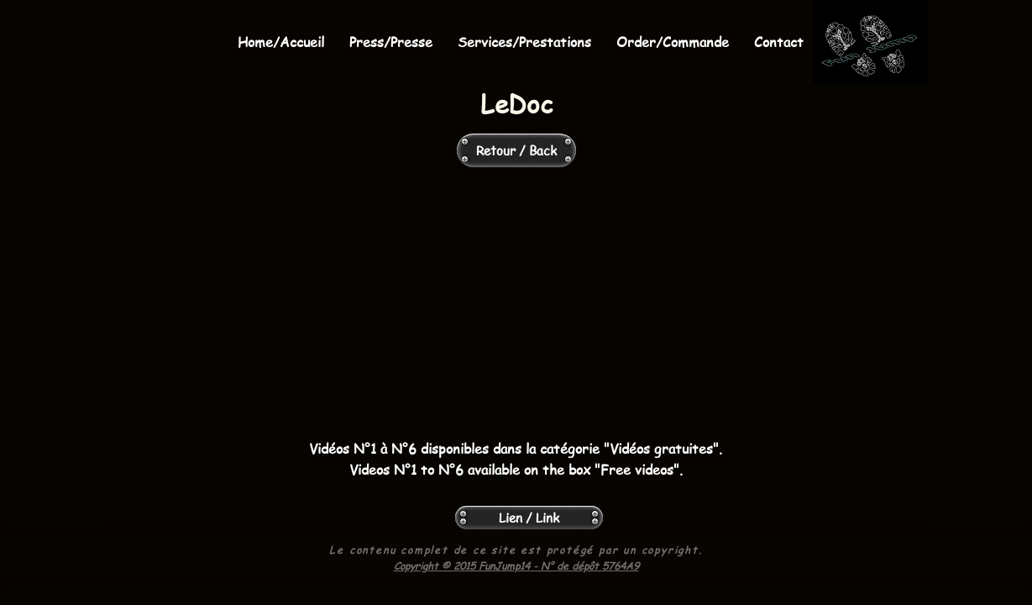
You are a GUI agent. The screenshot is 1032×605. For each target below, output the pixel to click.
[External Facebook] (516, 305)
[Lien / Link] (529, 517)
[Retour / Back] (516, 150)
